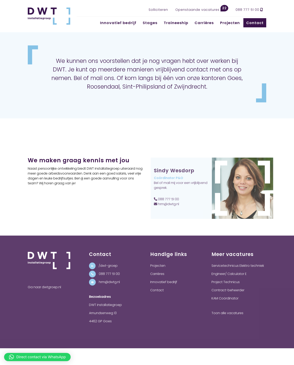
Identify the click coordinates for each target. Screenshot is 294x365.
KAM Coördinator (225, 303)
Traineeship (176, 22)
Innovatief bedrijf (118, 22)
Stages (150, 22)
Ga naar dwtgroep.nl (44, 292)
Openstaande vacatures (201, 8)
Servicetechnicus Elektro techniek (238, 270)
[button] (37, 355)
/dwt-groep (103, 270)
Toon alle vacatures (227, 318)
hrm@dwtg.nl (171, 204)
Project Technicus (226, 287)
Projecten (230, 22)
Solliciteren (158, 9)
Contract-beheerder (228, 295)
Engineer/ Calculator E (229, 278)
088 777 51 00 (249, 9)
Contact (255, 22)
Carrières (204, 22)
